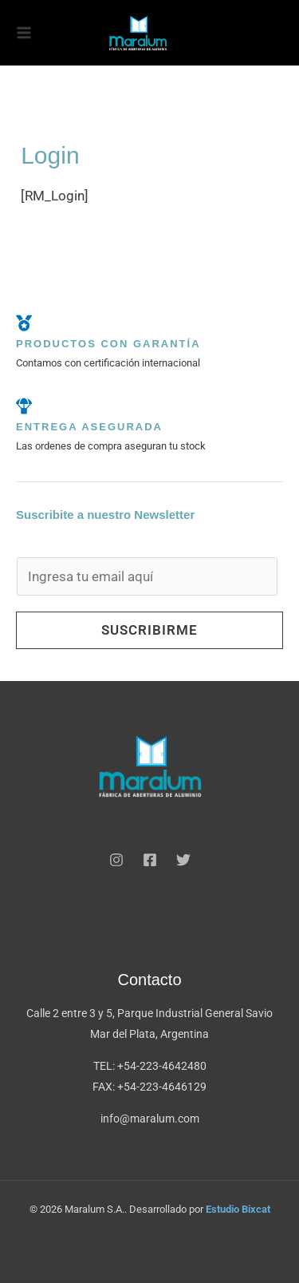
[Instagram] (116, 860)
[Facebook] (150, 860)
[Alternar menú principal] (23, 32)
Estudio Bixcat (238, 1209)
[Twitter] (183, 860)
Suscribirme (149, 630)
